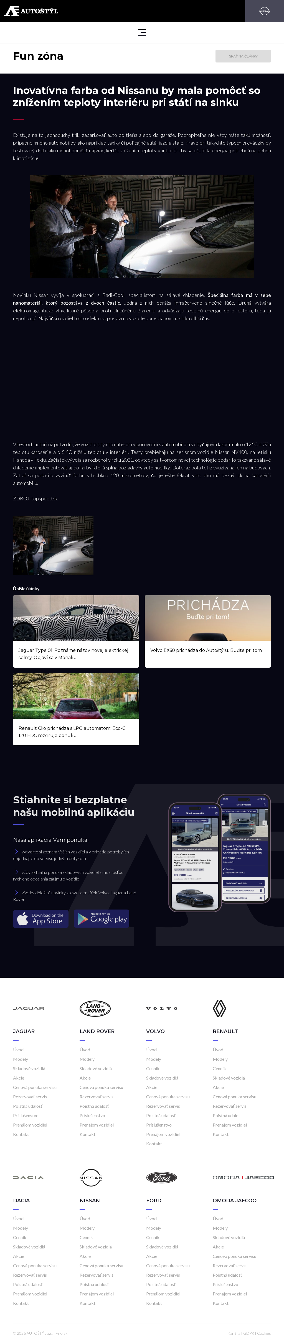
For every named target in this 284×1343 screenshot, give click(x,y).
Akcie (18, 1077)
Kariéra (233, 1333)
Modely (20, 1059)
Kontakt (21, 1134)
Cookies (264, 1333)
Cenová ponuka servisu (35, 1087)
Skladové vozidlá (29, 1068)
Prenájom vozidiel (30, 1124)
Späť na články (243, 56)
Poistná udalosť (27, 1106)
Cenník (152, 1068)
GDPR (248, 1333)
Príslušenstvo (26, 1115)
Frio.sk (61, 1333)
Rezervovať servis (30, 1096)
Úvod (18, 1049)
